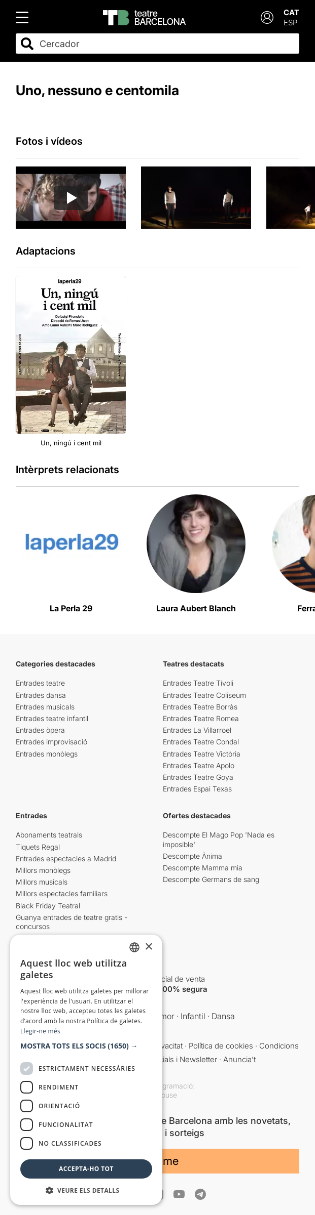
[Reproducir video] (71, 198)
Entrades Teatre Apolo (198, 765)
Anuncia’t (239, 1059)
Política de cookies (221, 1046)
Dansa (223, 1016)
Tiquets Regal (38, 847)
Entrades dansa (41, 695)
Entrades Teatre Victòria (201, 753)
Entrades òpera (40, 730)
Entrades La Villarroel (197, 730)
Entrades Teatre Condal (201, 741)
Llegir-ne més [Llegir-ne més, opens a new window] (40, 1031)
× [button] (148, 947)
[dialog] (86, 1070)
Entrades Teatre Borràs (200, 706)
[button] (86, 1046)
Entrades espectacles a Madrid (66, 858)
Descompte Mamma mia (202, 867)
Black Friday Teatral (48, 905)
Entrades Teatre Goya (198, 777)
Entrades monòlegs (47, 753)
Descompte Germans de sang (211, 879)
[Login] (267, 17)
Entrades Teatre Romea (201, 718)
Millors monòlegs (43, 870)
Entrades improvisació (51, 741)
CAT (291, 12)
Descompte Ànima (192, 856)
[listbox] (134, 947)
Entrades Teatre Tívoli (198, 683)
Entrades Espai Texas (197, 788)
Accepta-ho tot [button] (86, 1168)
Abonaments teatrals (49, 834)
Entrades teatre (40, 683)
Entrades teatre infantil (52, 718)
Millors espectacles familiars (62, 893)
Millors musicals (41, 881)
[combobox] (166, 43)
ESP (290, 22)
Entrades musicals (45, 706)
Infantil (193, 1016)
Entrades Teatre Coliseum (204, 695)
